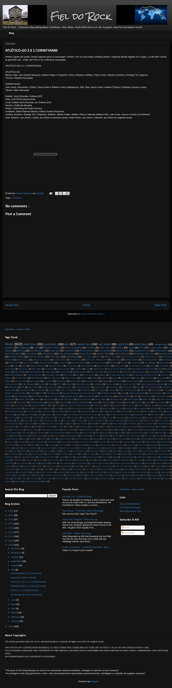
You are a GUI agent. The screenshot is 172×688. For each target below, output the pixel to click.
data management (67, 442)
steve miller (110, 472)
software (144, 390)
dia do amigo (23, 445)
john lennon (127, 387)
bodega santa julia (12, 439)
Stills (98, 433)
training (137, 475)
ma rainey (49, 369)
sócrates (29, 475)
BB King (21, 350)
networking (86, 418)
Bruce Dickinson (163, 424)
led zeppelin (155, 415)
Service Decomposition (57, 433)
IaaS (123, 393)
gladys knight (35, 451)
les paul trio (64, 372)
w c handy (167, 372)
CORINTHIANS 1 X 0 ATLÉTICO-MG (28, 586)
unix (64, 424)
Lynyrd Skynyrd (132, 427)
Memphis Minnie (56, 366)
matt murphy (62, 418)
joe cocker (48, 381)
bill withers (96, 408)
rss (54, 469)
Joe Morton (83, 427)
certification (144, 439)
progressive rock (142, 350)
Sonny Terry (72, 366)
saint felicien (77, 469)
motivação (30, 460)
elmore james (22, 360)
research (36, 421)
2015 (11, 523)
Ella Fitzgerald (53, 393)
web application (131, 478)
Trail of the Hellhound (130, 504)
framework (165, 448)
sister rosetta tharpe (128, 390)
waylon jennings (104, 478)
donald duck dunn (65, 399)
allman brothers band (13, 408)
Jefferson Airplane (136, 393)
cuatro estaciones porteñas (152, 384)
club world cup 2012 (128, 384)
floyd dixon (136, 411)
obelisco (110, 460)
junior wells (10, 369)
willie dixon (105, 347)
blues (9, 344)
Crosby (21, 427)
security (90, 347)
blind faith (159, 436)
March (14, 612)
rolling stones (161, 350)
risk (59, 421)
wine (24, 366)
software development (95, 421)
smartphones (10, 472)
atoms (49, 408)
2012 (11, 536)
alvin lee (28, 408)
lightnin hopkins (80, 372)
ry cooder (68, 421)
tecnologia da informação (53, 475)
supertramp (164, 472)
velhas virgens (46, 478)
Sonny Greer (88, 433)
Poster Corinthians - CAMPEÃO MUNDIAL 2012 (85, 547)
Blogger (94, 681)
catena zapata (121, 439)
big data (106, 436)
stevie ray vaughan (41, 360)
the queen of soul (97, 363)
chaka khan (156, 439)
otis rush (109, 418)
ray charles (140, 372)
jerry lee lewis (20, 381)
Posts (126, 527)
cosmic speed (24, 399)
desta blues (164, 442)
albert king (115, 360)
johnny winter (122, 350)
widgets (166, 478)
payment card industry (122, 463)
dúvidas (82, 445)
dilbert (97, 411)
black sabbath (88, 396)
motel (7, 460)
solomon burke (134, 421)
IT (51, 405)
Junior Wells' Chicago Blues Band (77, 405)
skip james (164, 363)
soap (34, 472)
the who (138, 402)
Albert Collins (98, 369)
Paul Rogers (103, 430)
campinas (153, 408)
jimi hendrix (164, 366)
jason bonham (13, 454)
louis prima (12, 418)
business (105, 378)
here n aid (66, 451)
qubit (19, 421)
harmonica (148, 378)
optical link (9, 463)
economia (92, 445)
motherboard (17, 460)
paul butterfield (65, 463)
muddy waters (156, 347)
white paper (155, 478)
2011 (11, 540)
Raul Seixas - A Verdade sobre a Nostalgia (82, 510)
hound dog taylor (82, 387)
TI (126, 433)
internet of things (148, 451)
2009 (11, 626)
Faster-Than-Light (21, 405)
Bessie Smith (85, 353)
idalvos (115, 451)
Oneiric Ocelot (68, 430)
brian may (119, 408)
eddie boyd (112, 411)
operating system (162, 460)
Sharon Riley (74, 433)
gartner (15, 451)
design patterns (151, 442)
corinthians (16, 198)
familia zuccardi (69, 448)
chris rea (11, 442)
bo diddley (97, 384)
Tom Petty (151, 433)
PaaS (51, 384)
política (17, 466)
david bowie (114, 442)
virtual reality (60, 478)
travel (145, 475)
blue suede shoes (105, 396)
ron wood (118, 402)
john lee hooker (36, 356)
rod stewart (100, 390)
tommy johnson (11, 384)
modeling (153, 457)
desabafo (138, 442)
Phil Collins (87, 357)
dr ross (72, 445)
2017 (11, 515)
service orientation (140, 469)
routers (46, 469)
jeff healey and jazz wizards (120, 415)
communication (32, 411)
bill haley (115, 436)
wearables (118, 478)
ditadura (42, 445)
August (14, 565)
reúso (167, 466)
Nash (7, 430)
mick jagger (74, 418)
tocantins (105, 475)
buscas (52, 439)
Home (86, 305)
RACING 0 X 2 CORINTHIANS (77, 496)
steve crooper (163, 421)
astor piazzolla (87, 366)
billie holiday (20, 372)
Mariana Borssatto (148, 427)
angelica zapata (37, 436)
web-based (144, 478)
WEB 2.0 (141, 405)
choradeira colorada (15, 411)
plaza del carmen (151, 418)
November (16, 552)
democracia (126, 442)
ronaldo (37, 469)
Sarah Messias (39, 433)
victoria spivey (21, 378)
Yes (167, 433)
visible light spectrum (76, 478)
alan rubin (151, 405)
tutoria (7, 478)
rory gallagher (150, 363)
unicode (24, 478)
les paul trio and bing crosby (145, 375)
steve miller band (125, 472)
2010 (11, 545)
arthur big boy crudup (130, 357)
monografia (165, 457)
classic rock (84, 344)
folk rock (147, 411)
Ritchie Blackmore (162, 430)
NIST (160, 427)
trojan (147, 402)
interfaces (135, 451)
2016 (11, 519)
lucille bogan (132, 399)
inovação (124, 451)
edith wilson (119, 445)
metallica (79, 457)
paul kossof (117, 381)
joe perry (25, 454)
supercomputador (12, 424)
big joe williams (104, 366)
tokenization (117, 475)
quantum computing (79, 402)
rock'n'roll (122, 344)
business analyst (64, 439)
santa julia (116, 469)
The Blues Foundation (130, 507)
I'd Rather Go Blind (109, 393)
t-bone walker (60, 360)
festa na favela (96, 448)
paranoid (44, 463)
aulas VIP (57, 436)
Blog (11, 33)
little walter (36, 369)
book (24, 439)
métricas (40, 460)
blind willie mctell (52, 375)
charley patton (17, 356)
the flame (78, 369)
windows (8, 481)
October (15, 557)
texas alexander (79, 363)
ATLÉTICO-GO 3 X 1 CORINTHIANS (28, 582)
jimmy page (35, 381)
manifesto (36, 418)
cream (37, 399)
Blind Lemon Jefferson (118, 369)
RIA (113, 430)
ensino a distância (31, 448)
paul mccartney (81, 463)
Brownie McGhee (37, 366)
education (131, 445)
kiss (82, 454)
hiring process (95, 451)
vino (87, 369)
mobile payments (127, 457)
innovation (114, 387)
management (24, 418)
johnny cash (51, 454)
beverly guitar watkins (80, 408)
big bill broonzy (151, 357)
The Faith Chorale (137, 433)
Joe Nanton (95, 427)
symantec (8, 475)
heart (57, 451)
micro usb (105, 457)
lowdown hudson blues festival (157, 454)
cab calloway (142, 408)
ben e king (96, 436)
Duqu (29, 427)
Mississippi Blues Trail (130, 511)
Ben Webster (132, 424)
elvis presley (105, 350)
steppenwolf (98, 472)
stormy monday (63, 369)
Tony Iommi (130, 405)
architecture (47, 353)
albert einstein (163, 405)
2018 (11, 511)
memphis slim (113, 372)
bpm (136, 396)
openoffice (149, 460)
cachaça (96, 439)
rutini (67, 469)
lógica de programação (26, 457)
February (15, 617)
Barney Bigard (118, 424)
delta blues (30, 344)
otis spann (127, 372)
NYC (167, 427)
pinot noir (159, 463)
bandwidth (85, 436)
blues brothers (35, 372)
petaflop (52, 390)
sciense (112, 390)
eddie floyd (124, 411)
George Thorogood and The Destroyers (80, 393)
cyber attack (50, 372)
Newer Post (12, 305)
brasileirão (33, 439)
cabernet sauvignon (82, 439)
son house (62, 363)
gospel (152, 366)
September (16, 561)
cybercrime (14, 363)
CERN (32, 393)
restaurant (158, 466)
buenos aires (165, 353)
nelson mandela (53, 460)
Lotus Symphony (116, 427)
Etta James (31, 353)
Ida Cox (41, 384)
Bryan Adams (10, 427)
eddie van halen (105, 445)
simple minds (164, 469)
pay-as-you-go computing (100, 463)
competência (52, 442)
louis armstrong (66, 353)
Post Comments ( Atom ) (93, 314)
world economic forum (32, 481)
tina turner (164, 381)
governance (66, 387)
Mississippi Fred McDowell (142, 369)
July (13, 569)
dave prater (102, 442)
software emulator (46, 472)
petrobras (148, 463)
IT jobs (58, 405)
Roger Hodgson (11, 433)
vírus (71, 424)
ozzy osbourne (22, 463)
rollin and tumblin (46, 363)
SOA (141, 347)
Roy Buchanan (37, 350)
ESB (41, 393)
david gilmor (73, 411)
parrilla (53, 463)
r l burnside (136, 363)
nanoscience (25, 390)
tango (7, 366)
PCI (78, 430)
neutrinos (52, 402)
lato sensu (114, 454)
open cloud (137, 460)
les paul (124, 363)
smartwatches (23, 472)
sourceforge (61, 472)
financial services (112, 448)
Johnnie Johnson (34, 375)
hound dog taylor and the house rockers (82, 415)
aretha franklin (131, 360)
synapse (19, 475)
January (15, 621)
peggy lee (138, 463)
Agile (93, 424)
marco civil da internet (47, 457)
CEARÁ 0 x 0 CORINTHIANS (24, 590)
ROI (119, 430)
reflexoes (140, 466)
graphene (48, 415)
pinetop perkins (132, 381)
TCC (120, 433)
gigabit (19, 415)
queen (26, 421)
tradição (128, 475)
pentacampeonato (135, 418)
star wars (86, 472)
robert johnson (121, 353)
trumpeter (154, 475)
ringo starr (105, 402)
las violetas (102, 454)
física (7, 451)
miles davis (22, 402)
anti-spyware (39, 408)
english (17, 448)
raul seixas (104, 344)
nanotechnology (37, 402)
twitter (15, 478)
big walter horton (71, 396)
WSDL (160, 433)
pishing (119, 347)
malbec (105, 381)
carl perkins (126, 378)
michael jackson (92, 457)
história (106, 451)
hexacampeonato (79, 451)
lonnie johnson (87, 350)
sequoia (127, 469)
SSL (108, 405)
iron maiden (162, 451)
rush (60, 469)
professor (39, 466)
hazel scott (47, 451)
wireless (18, 481)
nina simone (39, 390)
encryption (153, 445)
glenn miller (29, 415)
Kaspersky (24, 347)
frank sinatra (158, 411)
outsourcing (120, 418)
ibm (77, 375)
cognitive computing (36, 442)
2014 (11, 528)
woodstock (69, 350)
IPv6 (46, 405)
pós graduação (65, 466)
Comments (128, 533)
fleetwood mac (141, 448)
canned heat (146, 396)
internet (104, 415)
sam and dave (91, 469)
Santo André (25, 433)
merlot (70, 457)
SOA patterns (98, 405)
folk (22, 387)
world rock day (82, 424)
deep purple (48, 399)
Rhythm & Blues (52, 347)
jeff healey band (117, 399)
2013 (11, 532)
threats (39, 424)
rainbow (77, 466)
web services (159, 402)
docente (52, 445)
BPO (107, 424)
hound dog (59, 415)
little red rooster (97, 372)
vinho (16, 366)
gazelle (24, 451)
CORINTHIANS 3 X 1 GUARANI (25, 573)
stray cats (153, 472)
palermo (35, 463)
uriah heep (34, 478)
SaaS (160, 369)
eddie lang (12, 387)
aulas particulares (71, 436)
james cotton (100, 399)
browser (43, 439)
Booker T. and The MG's (15, 393)
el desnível (142, 445)
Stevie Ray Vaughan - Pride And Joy (79, 519)
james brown (88, 375)
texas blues (141, 344)
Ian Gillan (59, 427)
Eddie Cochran (47, 427)
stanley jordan (74, 472)
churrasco (21, 442)
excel (58, 448)
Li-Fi (105, 427)
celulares (133, 439)
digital (33, 445)
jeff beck (113, 363)
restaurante (86, 390)
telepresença (72, 475)
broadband (130, 408)
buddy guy (54, 350)
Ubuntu (69, 384)
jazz (66, 344)
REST (59, 384)
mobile (114, 457)
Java (74, 427)
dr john (138, 378)
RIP (98, 357)
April (13, 608)
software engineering (116, 421)
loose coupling (137, 454)
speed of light (148, 421)
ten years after (27, 424)
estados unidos (46, 448)
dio (104, 411)
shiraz (153, 469)
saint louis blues (13, 353)
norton (91, 460)
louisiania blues (92, 381)
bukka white (119, 366)
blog (167, 436)
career (115, 378)
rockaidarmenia (25, 469)
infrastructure (100, 387)
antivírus (84, 378)
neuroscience (67, 460)
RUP (126, 430)
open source (28, 363)
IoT (68, 427)
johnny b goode (38, 454)
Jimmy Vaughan (155, 393)
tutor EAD (165, 475)
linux (138, 387)
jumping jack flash (141, 415)
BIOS (100, 424)
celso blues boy (162, 396)
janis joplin (161, 378)
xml (45, 481)
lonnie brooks (76, 381)
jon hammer (64, 454)
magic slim (147, 399)
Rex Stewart (147, 430)
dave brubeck (60, 411)
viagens (8, 378)
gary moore (33, 387)
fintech (124, 448)
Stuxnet (106, 433)
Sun (113, 433)
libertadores (61, 381)
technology (71, 356)
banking (65, 408)
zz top (166, 390)
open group (98, 418)
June (13, 600)
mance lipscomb (151, 387)
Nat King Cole (17, 430)
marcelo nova (48, 418)
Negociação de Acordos (50, 430)
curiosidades (46, 411)
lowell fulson (10, 457)
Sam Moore (117, 405)
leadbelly (102, 375)
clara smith (10, 399)
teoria (82, 475)
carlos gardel (107, 439)
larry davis (91, 454)
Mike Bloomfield (22, 396)
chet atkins (168, 439)
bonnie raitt (110, 384)
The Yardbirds (38, 396)
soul (36, 347)
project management (69, 390)
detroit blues (10, 445)
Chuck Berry (75, 360)
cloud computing (73, 347)
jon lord (74, 454)
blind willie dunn (83, 384)
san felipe (79, 421)
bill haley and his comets (131, 436)
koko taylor (55, 356)
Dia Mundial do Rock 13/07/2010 (26, 594)
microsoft (165, 375)
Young (7, 436)
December (16, 548)
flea (131, 448)
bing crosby (107, 408)
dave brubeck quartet (86, 442)
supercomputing (149, 381)
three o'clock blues (52, 424)
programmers (51, 466)
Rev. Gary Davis (54, 378)
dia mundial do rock (137, 366)
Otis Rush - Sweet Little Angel (76, 533)
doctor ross (62, 445)
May (13, 604)
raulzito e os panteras (104, 466)
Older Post (160, 305)
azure (57, 408)
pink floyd (63, 402)
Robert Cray (110, 357)
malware (9, 347)
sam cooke (104, 469)
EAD (36, 427)
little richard (23, 369)
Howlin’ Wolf (103, 353)
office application (122, 460)
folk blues (154, 448)
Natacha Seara (32, 430)
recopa (95, 402)
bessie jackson (54, 396)
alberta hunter (71, 378)
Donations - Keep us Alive (17, 329)
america (25, 436)
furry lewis (68, 375)
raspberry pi (87, 466)
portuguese (28, 466)
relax (149, 466)
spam (131, 347)
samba (128, 402)
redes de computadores (124, 466)
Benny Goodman (146, 424)
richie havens (48, 421)
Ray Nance (135, 430)
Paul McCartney (89, 430)
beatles (94, 378)
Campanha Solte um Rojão (23, 577)
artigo (48, 436)
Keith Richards (37, 378)
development (86, 411)
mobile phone (142, 457)
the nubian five (93, 475)
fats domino (82, 448)
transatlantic (154, 372)
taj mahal (156, 390)
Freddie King (36, 405)
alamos (16, 436)
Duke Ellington (28, 384)
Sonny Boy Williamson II (96, 360)
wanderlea (91, 478)
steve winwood (140, 472)
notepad (100, 460)
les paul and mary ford (119, 375)
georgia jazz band (50, 387)
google (39, 415)
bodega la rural (123, 396)
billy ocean (148, 436)
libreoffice (124, 454)
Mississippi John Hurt (143, 353)
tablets (37, 475)
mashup (62, 457)
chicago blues (160, 344)
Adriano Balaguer (15, 375)
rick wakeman (10, 469)
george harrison (84, 399)
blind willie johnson (150, 360)
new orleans (81, 460)
